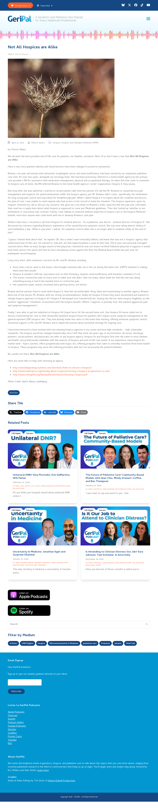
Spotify (11, 725)
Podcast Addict (16, 729)
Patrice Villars (38, 143)
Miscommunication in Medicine (71, 644)
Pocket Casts (15, 743)
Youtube (12, 746)
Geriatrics (97, 490)
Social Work (90, 566)
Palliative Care (18, 489)
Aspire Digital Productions (61, 787)
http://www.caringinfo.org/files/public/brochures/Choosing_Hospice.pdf (50, 376)
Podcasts (29, 434)
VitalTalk (15, 650)
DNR (22, 487)
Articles (14, 394)
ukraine (132, 644)
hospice (45, 644)
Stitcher (12, 736)
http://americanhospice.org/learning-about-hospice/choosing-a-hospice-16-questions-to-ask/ (61, 372)
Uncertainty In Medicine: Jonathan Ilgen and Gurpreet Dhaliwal (39, 554)
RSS (10, 750)
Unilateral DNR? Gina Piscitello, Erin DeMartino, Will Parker (41, 477)
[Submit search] (147, 625)
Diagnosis (37, 563)
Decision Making (27, 563)
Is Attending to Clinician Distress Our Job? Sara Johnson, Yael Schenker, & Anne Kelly (114, 554)
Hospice (56, 143)
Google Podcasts (17, 732)
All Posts (16, 487)
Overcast (13, 722)
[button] (148, 19)
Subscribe (44, 6)
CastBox (12, 739)
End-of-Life (29, 487)
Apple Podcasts (16, 718)
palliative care (101, 644)
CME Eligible (16, 434)
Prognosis (42, 566)
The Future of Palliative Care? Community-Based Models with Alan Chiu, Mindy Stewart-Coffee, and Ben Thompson (115, 479)
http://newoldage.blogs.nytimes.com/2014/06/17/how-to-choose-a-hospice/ (52, 369)
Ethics (37, 487)
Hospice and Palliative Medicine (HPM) (79, 143)
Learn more (43, 777)
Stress (98, 566)
